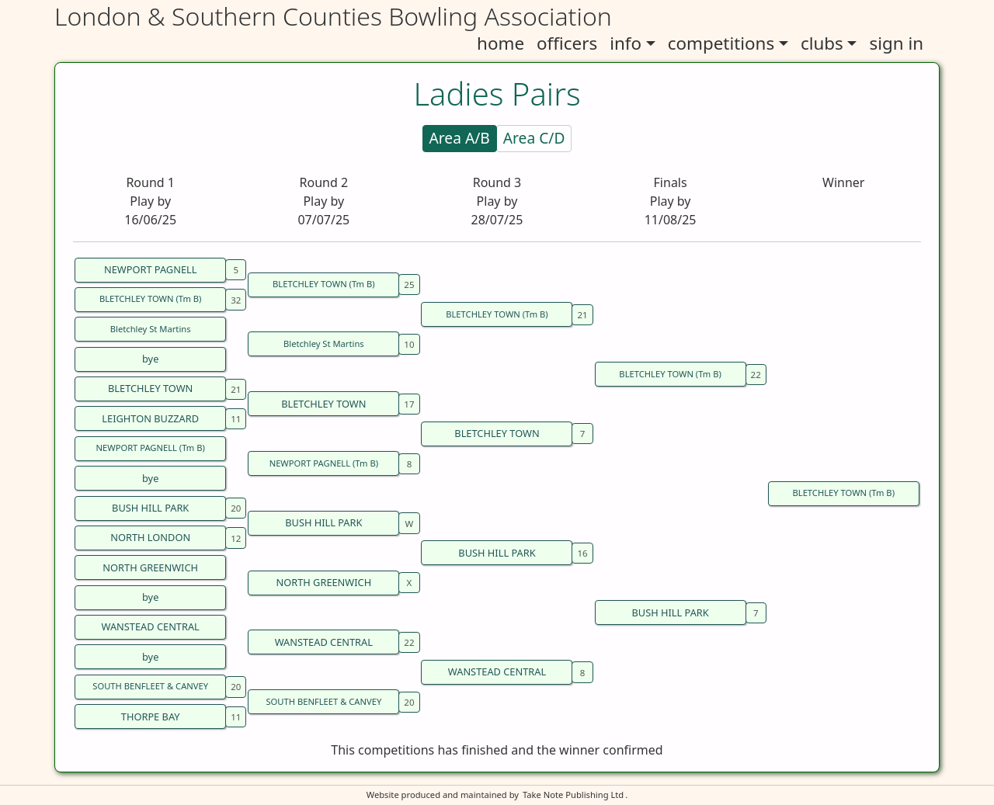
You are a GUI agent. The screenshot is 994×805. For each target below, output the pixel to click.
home (500, 43)
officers (567, 43)
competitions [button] (721, 43)
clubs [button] (822, 43)
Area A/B (459, 137)
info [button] (625, 43)
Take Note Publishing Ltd (573, 794)
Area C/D (534, 137)
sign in (896, 43)
